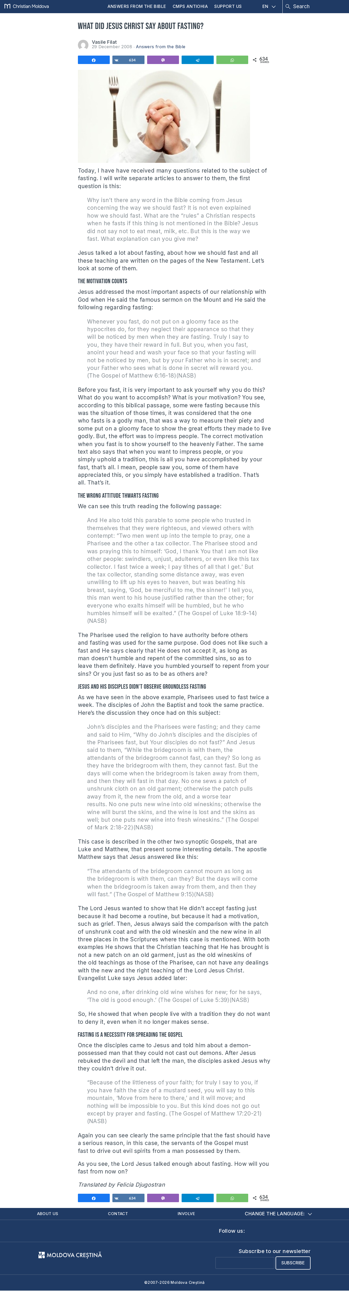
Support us (228, 6)
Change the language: (278, 1214)
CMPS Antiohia (190, 6)
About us (49, 1214)
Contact (120, 1214)
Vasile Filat (104, 42)
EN (269, 6)
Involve (188, 1214)
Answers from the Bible (136, 6)
